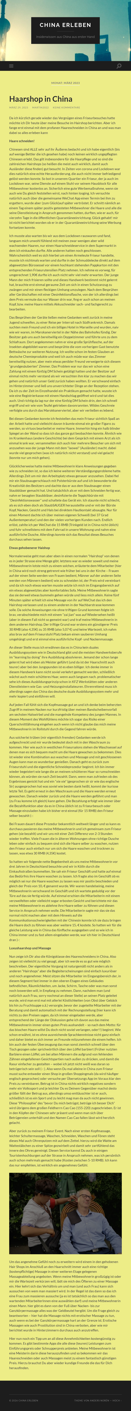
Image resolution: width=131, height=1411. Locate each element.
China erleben (65, 25)
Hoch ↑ (117, 1400)
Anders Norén (99, 1400)
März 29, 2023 (18, 107)
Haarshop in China (40, 98)
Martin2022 (40, 107)
